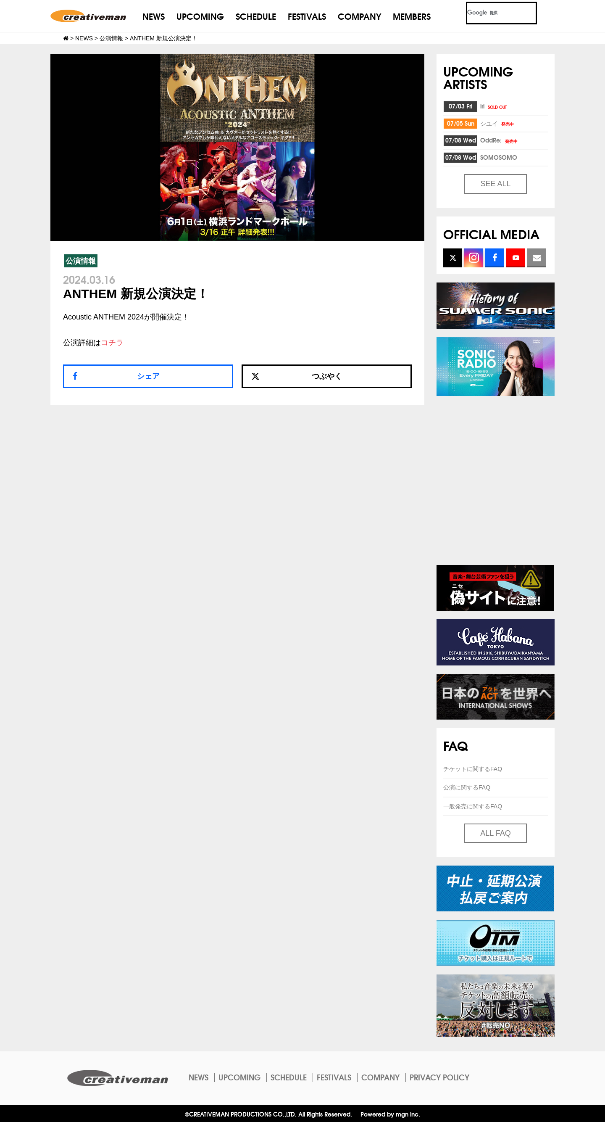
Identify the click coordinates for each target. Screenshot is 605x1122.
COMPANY (359, 15)
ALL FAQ (495, 833)
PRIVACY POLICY (439, 1077)
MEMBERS (412, 15)
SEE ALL (495, 184)
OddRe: (499, 140)
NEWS (153, 15)
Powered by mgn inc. (390, 1114)
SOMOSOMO (498, 157)
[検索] (491, 13)
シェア (148, 376)
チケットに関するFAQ (472, 769)
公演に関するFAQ (466, 787)
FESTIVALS (307, 15)
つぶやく (296, 376)
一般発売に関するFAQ (472, 806)
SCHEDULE (256, 15)
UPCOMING (200, 15)
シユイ (497, 123)
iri (494, 106)
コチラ (112, 342)
